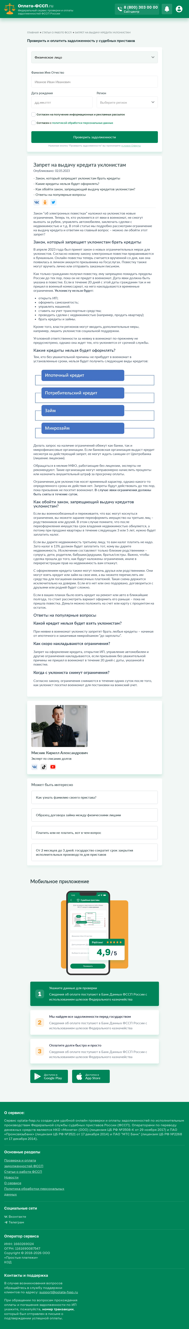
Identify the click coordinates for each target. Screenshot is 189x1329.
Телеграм (14, 1222)
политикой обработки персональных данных (82, 122)
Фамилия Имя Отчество (47, 72)
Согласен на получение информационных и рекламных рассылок (78, 114)
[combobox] (95, 57)
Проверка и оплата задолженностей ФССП (23, 1163)
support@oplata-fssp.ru (58, 1292)
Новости (11, 1177)
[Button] (180, 9)
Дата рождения (42, 93)
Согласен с (72, 123)
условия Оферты (131, 145)
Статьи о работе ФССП (23, 1171)
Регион (101, 93)
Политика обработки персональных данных (34, 1191)
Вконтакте (15, 1216)
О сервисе (12, 1183)
